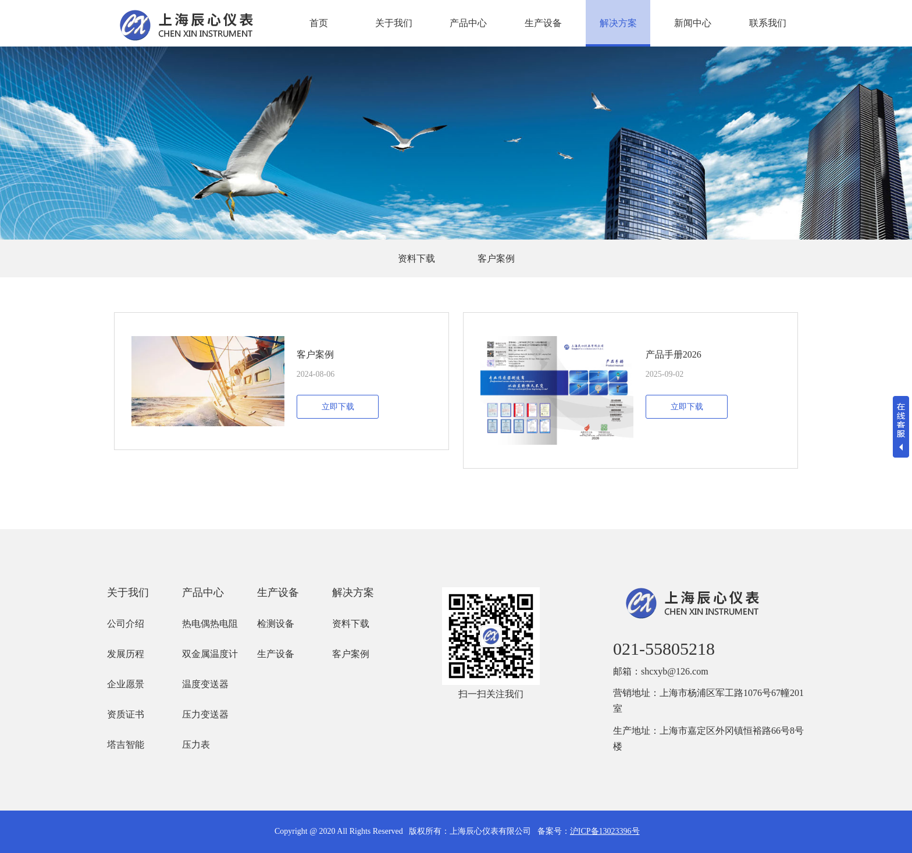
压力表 (196, 745)
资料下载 (416, 258)
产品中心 (468, 23)
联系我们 (767, 23)
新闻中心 (692, 23)
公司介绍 (125, 624)
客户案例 (496, 258)
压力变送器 (205, 714)
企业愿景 (125, 684)
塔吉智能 (125, 745)
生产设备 (543, 23)
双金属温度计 (210, 654)
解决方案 (618, 23)
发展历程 (125, 654)
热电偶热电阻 (210, 624)
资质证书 (125, 714)
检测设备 (275, 624)
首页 (318, 23)
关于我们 (393, 23)
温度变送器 (205, 684)
